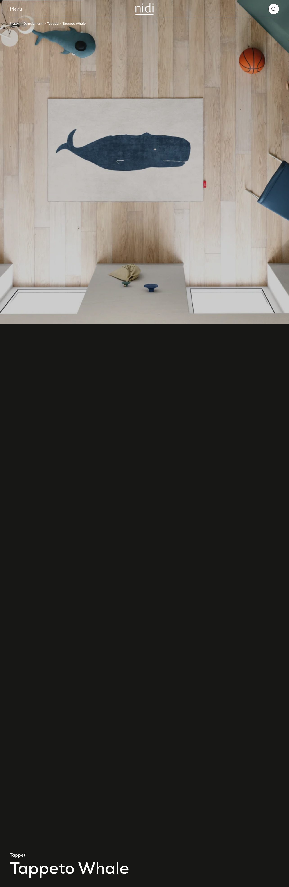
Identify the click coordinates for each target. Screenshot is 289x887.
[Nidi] (144, 9)
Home (14, 23)
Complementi (33, 23)
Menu (16, 9)
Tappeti (53, 23)
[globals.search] (273, 9)
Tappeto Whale (74, 23)
